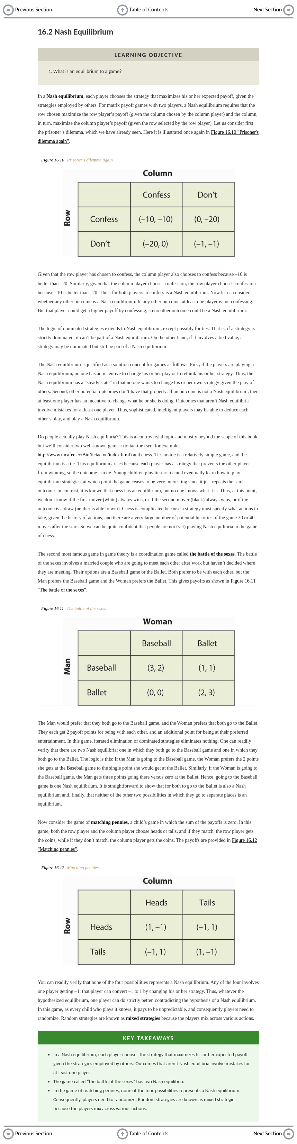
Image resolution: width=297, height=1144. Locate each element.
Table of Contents (148, 9)
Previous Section (33, 9)
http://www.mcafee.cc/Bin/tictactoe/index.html (84, 454)
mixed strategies (143, 1018)
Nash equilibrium (64, 96)
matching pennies (109, 822)
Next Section (268, 9)
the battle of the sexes (212, 554)
